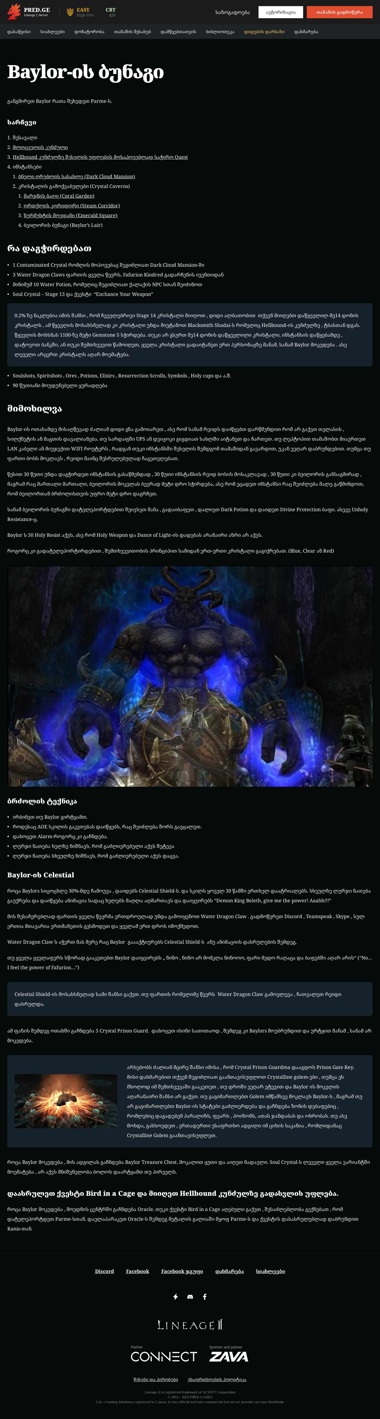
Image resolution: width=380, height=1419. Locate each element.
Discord (104, 1271)
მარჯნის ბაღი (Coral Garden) (59, 196)
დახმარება (229, 1271)
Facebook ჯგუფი (182, 1271)
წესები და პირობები (156, 1379)
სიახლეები (270, 1271)
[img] (190, 1324)
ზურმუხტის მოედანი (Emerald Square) (71, 215)
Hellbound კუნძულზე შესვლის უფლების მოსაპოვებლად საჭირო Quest (100, 157)
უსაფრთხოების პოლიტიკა (217, 1379)
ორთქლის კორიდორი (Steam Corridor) (72, 205)
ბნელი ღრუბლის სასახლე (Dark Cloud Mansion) (76, 176)
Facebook (137, 1271)
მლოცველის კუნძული (40, 147)
